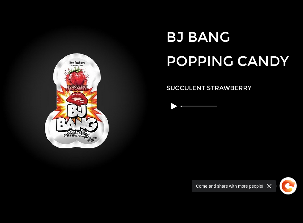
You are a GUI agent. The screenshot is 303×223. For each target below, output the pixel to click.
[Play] (174, 106)
